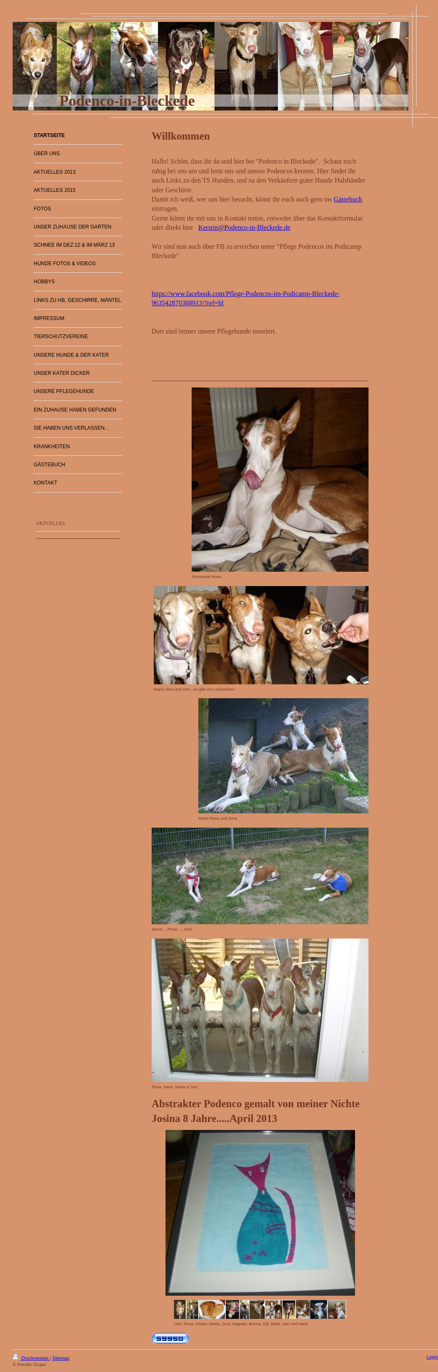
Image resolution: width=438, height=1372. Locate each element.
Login (432, 1356)
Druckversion (31, 1358)
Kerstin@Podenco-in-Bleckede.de (244, 227)
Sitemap (60, 1358)
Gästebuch (348, 199)
